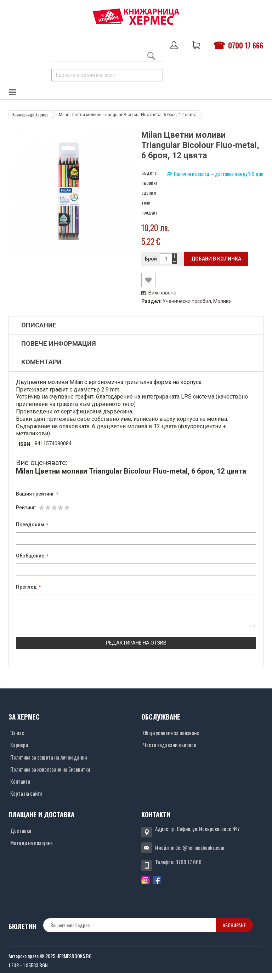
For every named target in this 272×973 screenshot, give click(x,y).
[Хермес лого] (136, 16)
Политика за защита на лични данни (48, 757)
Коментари (41, 362)
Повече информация (58, 344)
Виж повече (158, 293)
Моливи (222, 301)
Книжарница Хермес (30, 114)
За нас (17, 733)
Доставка (20, 830)
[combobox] (107, 75)
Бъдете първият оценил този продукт (149, 192)
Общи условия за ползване (171, 733)
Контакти (20, 781)
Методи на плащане (31, 843)
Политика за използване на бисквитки (50, 769)
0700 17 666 (245, 45)
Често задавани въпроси (169, 745)
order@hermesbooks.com (197, 847)
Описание (39, 325)
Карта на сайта (26, 793)
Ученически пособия (187, 301)
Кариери (19, 745)
